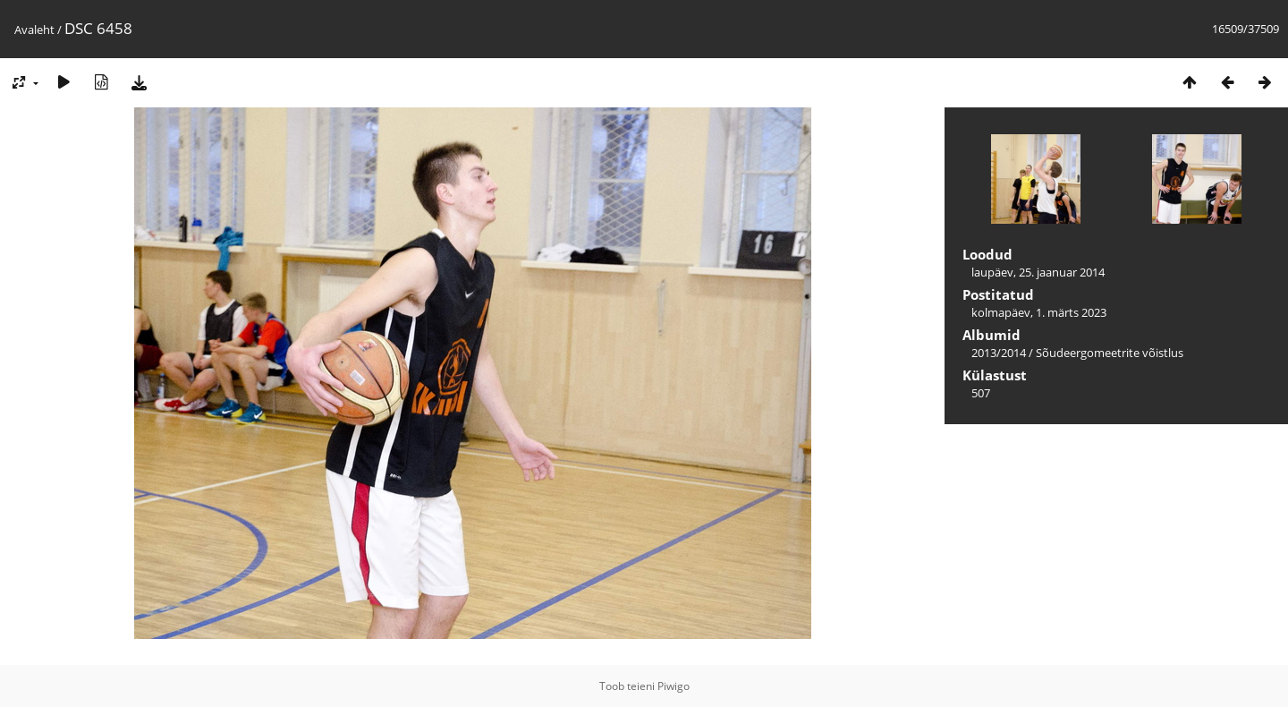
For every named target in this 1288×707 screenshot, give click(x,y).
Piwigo (673, 686)
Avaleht (34, 29)
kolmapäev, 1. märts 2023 (1038, 312)
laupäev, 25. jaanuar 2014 (1038, 272)
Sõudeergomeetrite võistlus (1109, 353)
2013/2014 (998, 353)
